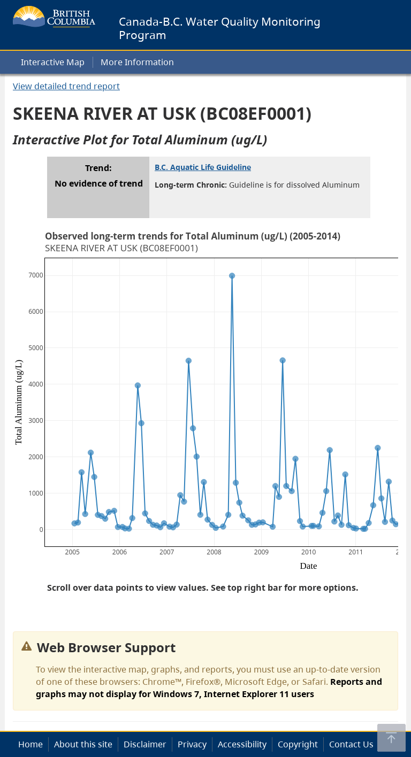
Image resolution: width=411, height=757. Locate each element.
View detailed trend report (66, 86)
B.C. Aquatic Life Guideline (203, 167)
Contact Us (351, 744)
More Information (137, 62)
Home (30, 744)
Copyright (298, 744)
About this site (83, 744)
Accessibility (242, 744)
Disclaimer (145, 744)
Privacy (192, 744)
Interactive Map (53, 62)
